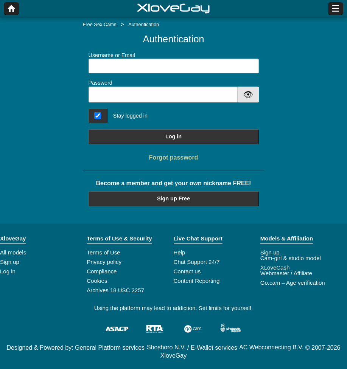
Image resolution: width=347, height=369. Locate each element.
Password (100, 83)
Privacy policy (104, 262)
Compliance (102, 271)
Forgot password (173, 157)
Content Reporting (197, 281)
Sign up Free (173, 198)
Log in (173, 136)
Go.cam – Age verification (292, 282)
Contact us (187, 271)
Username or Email (174, 63)
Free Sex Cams (100, 24)
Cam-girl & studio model (290, 258)
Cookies (97, 281)
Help (179, 252)
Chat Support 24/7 (197, 262)
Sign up (9, 262)
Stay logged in (130, 116)
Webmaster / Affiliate (286, 273)
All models (13, 252)
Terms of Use (103, 252)
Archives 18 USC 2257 (115, 290)
